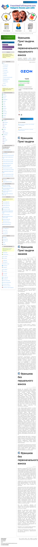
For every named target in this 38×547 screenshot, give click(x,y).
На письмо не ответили (6, 285)
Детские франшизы (5, 207)
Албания (4, 101)
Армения (4, 110)
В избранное (5, 260)
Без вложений (4, 153)
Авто (3, 63)
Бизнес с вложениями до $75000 (7, 174)
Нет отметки (5, 258)
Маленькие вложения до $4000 (7, 161)
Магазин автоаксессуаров (7, 77)
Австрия (4, 97)
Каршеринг (5, 75)
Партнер (4, 244)
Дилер (3, 242)
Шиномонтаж (5, 81)
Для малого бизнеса (6, 214)
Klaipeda (4, 94)
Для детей (4, 85)
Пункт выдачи (5, 44)
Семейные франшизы (6, 205)
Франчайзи (4, 237)
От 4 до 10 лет (4, 230)
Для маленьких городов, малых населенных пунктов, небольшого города (7, 211)
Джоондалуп (5, 122)
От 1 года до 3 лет (5, 228)
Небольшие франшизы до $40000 (8, 169)
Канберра (5, 124)
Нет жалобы (5, 275)
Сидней (4, 127)
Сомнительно (5, 265)
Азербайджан (4, 99)
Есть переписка (5, 277)
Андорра (4, 106)
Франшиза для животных (6, 222)
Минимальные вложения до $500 (8, 155)
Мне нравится (5, 262)
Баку (4, 136)
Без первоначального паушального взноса (8, 47)
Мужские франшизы (6, 203)
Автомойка (5, 68)
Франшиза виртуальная (6, 224)
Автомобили (5, 66)
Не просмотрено (5, 254)
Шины (4, 83)
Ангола (3, 104)
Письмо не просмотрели (7, 282)
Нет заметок (5, 271)
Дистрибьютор (5, 240)
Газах (4, 141)
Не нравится (5, 267)
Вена (4, 131)
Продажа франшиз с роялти (7, 181)
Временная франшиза (6, 219)
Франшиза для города (6, 209)
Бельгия (4, 117)
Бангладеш (4, 113)
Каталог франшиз (6, 27)
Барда (4, 138)
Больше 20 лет (5, 233)
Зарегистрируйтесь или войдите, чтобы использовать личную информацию (7, 249)
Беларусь (4, 115)
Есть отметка (5, 256)
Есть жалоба (5, 273)
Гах (4, 143)
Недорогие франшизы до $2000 (7, 159)
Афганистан (4, 111)
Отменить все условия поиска (7, 49)
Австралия (4, 120)
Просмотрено (5, 252)
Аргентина (4, 108)
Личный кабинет (18, 27)
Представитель (5, 239)
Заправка (5, 73)
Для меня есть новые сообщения (8, 287)
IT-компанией (29, 59)
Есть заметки (5, 269)
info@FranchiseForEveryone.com (12, 543)
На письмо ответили (6, 284)
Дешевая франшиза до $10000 (7, 163)
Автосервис (5, 70)
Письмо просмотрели (6, 280)
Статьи (30, 27)
